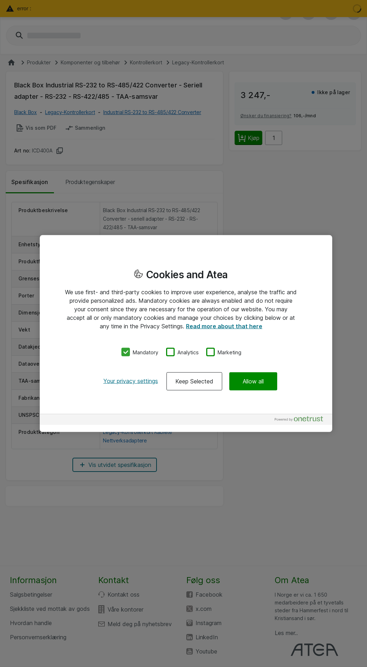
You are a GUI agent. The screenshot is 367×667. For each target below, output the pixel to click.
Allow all (253, 381)
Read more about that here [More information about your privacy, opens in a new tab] (224, 325)
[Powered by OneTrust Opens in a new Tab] (302, 420)
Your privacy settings (130, 380)
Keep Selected (194, 381)
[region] (186, 333)
